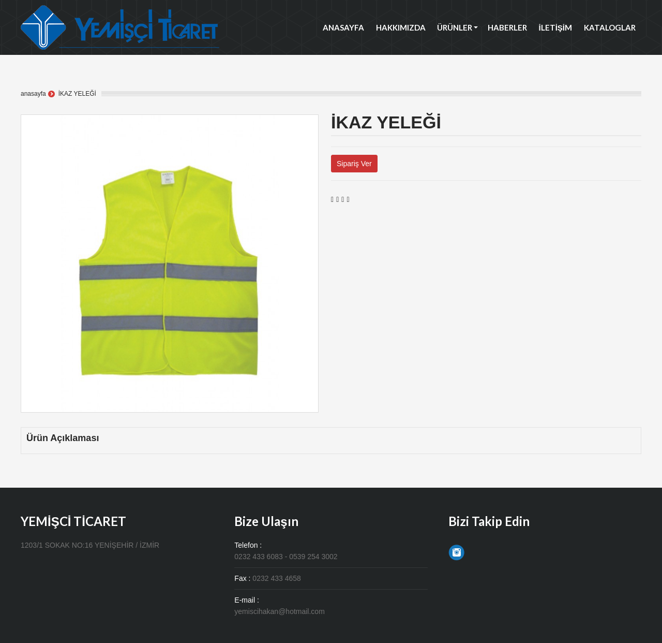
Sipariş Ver (354, 163)
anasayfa (33, 93)
